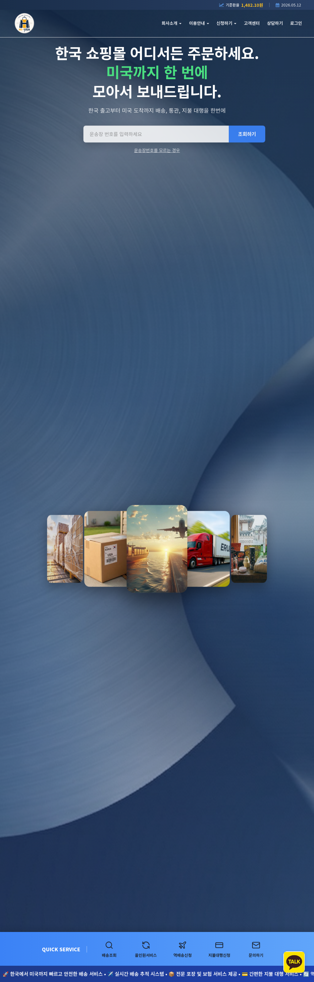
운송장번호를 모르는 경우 (157, 151)
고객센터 (252, 23)
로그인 (296, 23)
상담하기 (275, 23)
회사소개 (172, 23)
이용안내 (199, 23)
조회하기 (247, 135)
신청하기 (226, 23)
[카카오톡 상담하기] (294, 962)
